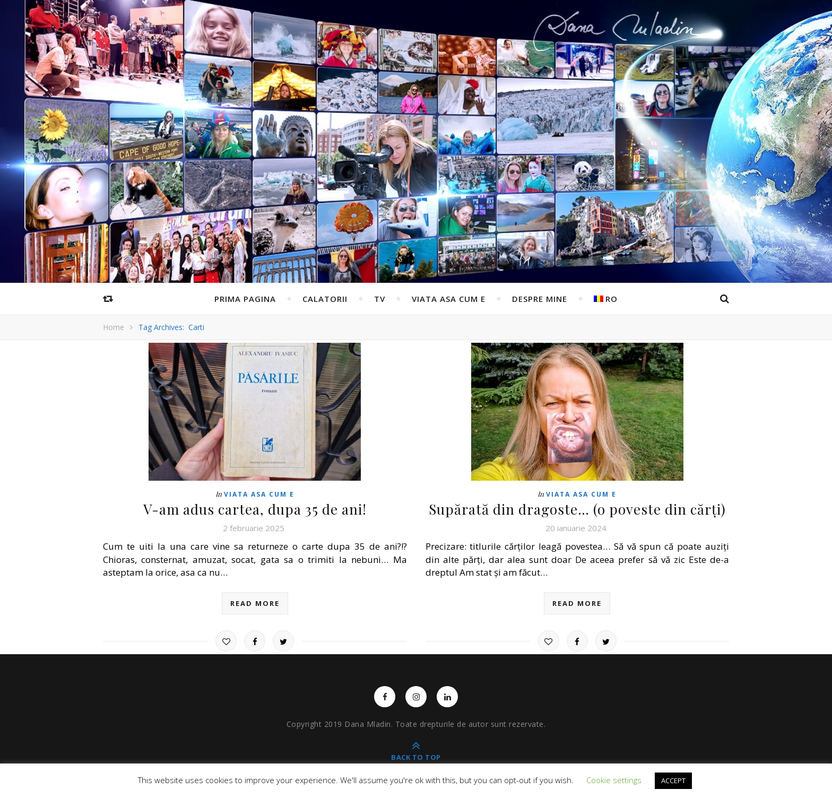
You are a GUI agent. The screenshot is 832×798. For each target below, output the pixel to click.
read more (255, 603)
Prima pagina (245, 298)
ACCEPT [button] (673, 780)
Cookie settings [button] (614, 780)
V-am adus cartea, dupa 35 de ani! (255, 509)
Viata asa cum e (449, 298)
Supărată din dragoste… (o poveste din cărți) (577, 509)
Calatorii (325, 298)
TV (379, 298)
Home (113, 327)
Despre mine (539, 298)
